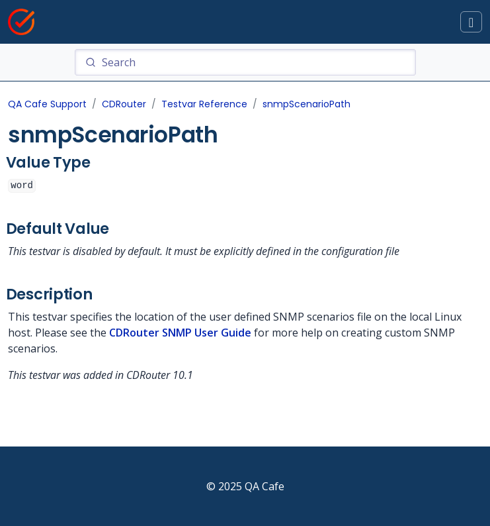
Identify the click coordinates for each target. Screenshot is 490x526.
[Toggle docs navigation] (471, 22)
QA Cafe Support (47, 104)
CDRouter (124, 104)
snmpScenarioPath (306, 104)
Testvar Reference (204, 104)
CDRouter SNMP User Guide (180, 332)
